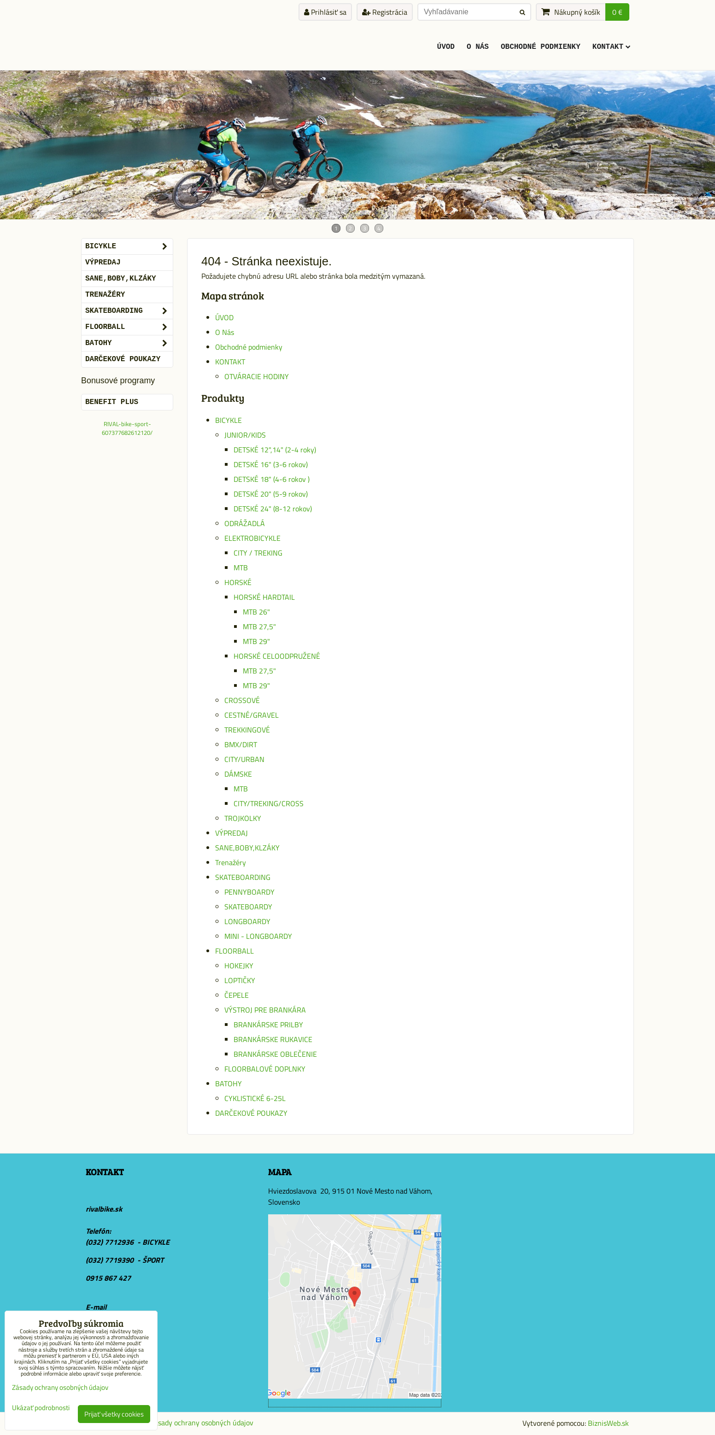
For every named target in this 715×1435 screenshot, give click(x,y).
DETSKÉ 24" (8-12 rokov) (273, 508)
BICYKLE (228, 420)
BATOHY (228, 1083)
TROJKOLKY (242, 818)
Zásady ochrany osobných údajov (201, 1422)
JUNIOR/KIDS (245, 434)
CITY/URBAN (244, 759)
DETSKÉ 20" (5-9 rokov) (271, 493)
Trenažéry (230, 862)
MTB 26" (256, 611)
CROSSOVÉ (242, 700)
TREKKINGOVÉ (247, 729)
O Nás (478, 47)
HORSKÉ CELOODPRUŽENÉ (277, 656)
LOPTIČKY (239, 980)
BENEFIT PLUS (111, 402)
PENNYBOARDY (249, 891)
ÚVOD (446, 47)
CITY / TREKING (258, 552)
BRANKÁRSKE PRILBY (268, 1024)
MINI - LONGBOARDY (258, 936)
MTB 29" (256, 641)
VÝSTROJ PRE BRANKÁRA (265, 1009)
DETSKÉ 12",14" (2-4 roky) (275, 449)
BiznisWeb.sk (608, 1423)
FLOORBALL (234, 950)
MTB (241, 567)
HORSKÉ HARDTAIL (264, 597)
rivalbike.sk (104, 1208)
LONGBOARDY (247, 921)
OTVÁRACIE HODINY (256, 376)
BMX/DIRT (240, 744)
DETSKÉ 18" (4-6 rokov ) (272, 479)
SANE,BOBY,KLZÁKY (247, 847)
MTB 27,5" (259, 626)
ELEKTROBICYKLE (252, 538)
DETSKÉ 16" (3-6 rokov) (271, 464)
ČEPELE (236, 995)
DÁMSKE (238, 773)
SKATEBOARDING (242, 877)
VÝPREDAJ (231, 832)
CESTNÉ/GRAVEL (251, 714)
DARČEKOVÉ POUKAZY (251, 1113)
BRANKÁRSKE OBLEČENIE (275, 1054)
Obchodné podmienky (540, 47)
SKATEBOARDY (248, 906)
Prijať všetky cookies (114, 1414)
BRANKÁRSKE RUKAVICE (273, 1039)
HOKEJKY (238, 965)
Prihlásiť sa (325, 12)
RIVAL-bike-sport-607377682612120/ (127, 428)
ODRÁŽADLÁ (244, 523)
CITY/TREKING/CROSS (269, 803)
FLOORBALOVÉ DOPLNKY (264, 1068)
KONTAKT (611, 47)
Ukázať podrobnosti (41, 1408)
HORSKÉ (238, 582)
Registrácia (384, 12)
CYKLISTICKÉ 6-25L (255, 1098)
